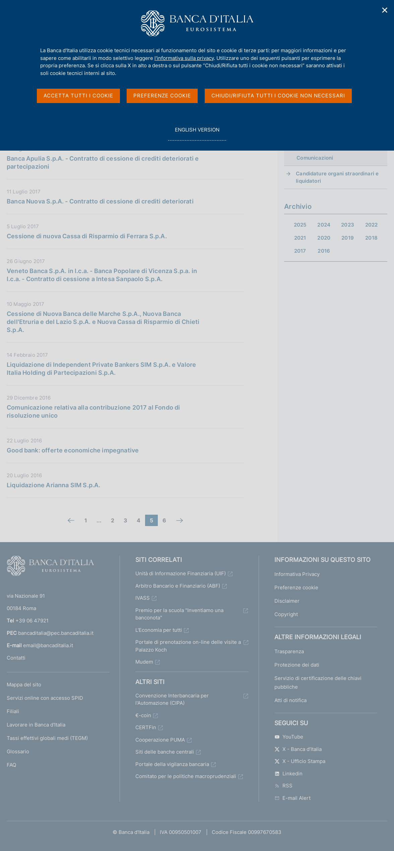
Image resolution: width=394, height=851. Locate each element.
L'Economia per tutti (158, 630)
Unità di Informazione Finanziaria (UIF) (180, 573)
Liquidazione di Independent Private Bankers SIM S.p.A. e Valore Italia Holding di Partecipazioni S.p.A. (101, 368)
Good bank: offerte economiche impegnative (73, 450)
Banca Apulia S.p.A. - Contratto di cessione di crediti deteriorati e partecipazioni (103, 162)
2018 (371, 238)
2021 (300, 238)
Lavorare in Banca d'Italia (36, 724)
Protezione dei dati (296, 665)
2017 (300, 251)
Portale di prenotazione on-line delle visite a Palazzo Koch (188, 646)
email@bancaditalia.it (48, 645)
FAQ (11, 765)
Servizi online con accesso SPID (45, 698)
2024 (323, 225)
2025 (300, 225)
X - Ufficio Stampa (299, 761)
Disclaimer (287, 601)
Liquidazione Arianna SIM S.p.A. (54, 485)
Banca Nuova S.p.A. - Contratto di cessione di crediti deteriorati (100, 201)
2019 (347, 238)
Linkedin (288, 773)
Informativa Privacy (297, 574)
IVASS (142, 598)
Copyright (286, 614)
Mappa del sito (24, 684)
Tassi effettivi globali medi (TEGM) (47, 738)
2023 (347, 225)
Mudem (144, 662)
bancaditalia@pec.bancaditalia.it (55, 633)
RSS (283, 785)
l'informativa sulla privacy (184, 58)
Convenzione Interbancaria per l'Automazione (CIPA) (172, 699)
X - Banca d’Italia (298, 749)
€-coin (143, 715)
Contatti (16, 658)
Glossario (18, 751)
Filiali (13, 711)
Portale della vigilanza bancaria (172, 764)
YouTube (288, 737)
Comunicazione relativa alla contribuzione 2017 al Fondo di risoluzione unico (93, 411)
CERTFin (145, 727)
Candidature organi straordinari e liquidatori (337, 177)
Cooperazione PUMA (160, 740)
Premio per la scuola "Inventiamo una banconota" (179, 614)
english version (197, 133)
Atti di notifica (290, 700)
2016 (324, 251)
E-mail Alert (292, 798)
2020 (323, 238)
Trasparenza (289, 651)
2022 (371, 225)
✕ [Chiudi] (385, 10)
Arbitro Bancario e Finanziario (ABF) (177, 586)
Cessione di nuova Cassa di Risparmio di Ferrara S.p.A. (87, 236)
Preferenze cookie (296, 587)
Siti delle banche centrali (164, 752)
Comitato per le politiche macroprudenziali (185, 776)
